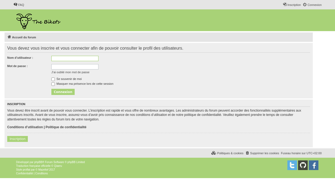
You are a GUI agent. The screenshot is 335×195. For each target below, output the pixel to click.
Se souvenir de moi (66, 78)
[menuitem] (18, 5)
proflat (26, 169)
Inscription (17, 139)
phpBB (38, 162)
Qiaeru (58, 165)
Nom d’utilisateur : (20, 57)
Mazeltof (43, 169)
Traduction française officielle (33, 165)
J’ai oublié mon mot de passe (70, 72)
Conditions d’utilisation (25, 127)
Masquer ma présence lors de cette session (82, 83)
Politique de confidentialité (65, 127)
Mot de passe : (17, 66)
